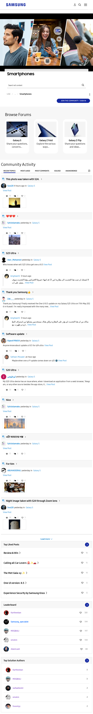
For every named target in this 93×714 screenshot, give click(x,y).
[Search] (46, 85)
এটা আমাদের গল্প (14, 436)
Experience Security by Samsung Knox (24, 593)
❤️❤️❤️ (10, 216)
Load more (45, 539)
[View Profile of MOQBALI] (15, 631)
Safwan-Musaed (17, 357)
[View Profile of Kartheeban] (16, 612)
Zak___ (10, 299)
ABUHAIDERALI (14, 470)
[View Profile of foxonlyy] (16, 706)
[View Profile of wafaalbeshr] (18, 688)
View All (46, 544)
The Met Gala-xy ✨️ (15, 572)
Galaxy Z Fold (46, 140)
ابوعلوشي (11, 377)
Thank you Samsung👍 (18, 292)
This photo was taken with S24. (22, 179)
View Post (7, 190)
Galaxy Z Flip (75, 140)
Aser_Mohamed (14, 260)
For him (10, 463)
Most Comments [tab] (42, 171)
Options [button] (85, 94)
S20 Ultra (11, 370)
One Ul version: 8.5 (14, 582)
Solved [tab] (57, 171)
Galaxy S (17, 140)
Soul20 (10, 186)
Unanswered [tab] (71, 171)
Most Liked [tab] (25, 171)
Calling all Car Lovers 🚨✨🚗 (20, 562)
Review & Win (11, 552)
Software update (15, 334)
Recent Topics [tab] (10, 171)
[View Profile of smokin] (14, 640)
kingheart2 (15, 276)
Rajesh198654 (13, 340)
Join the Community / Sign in (73, 101)
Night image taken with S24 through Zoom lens (31, 500)
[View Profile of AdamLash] (15, 649)
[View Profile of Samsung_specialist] (19, 622)
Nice (8, 399)
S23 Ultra (11, 253)
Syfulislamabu (13, 223)
